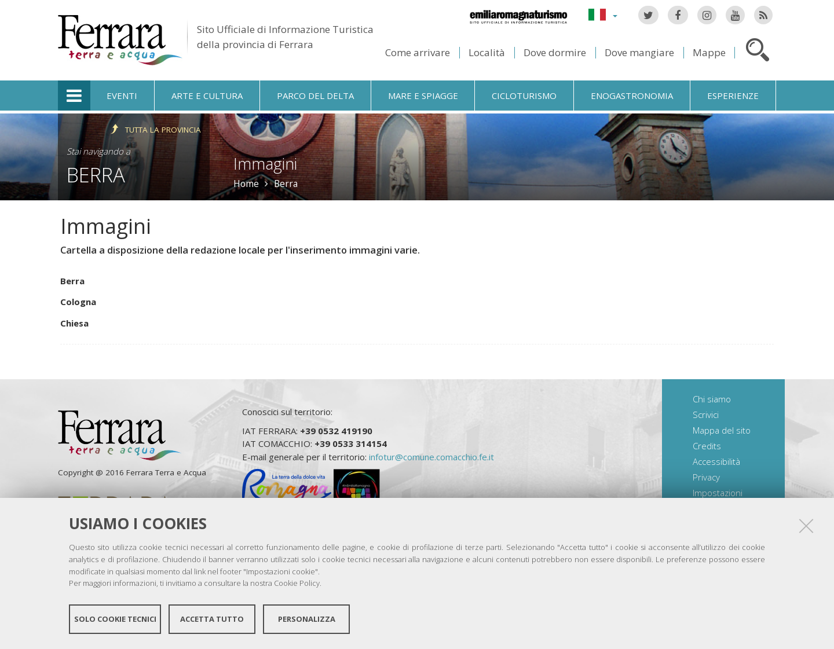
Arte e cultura (207, 95)
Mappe (709, 52)
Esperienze (733, 95)
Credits (707, 446)
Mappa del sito (722, 430)
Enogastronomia (632, 95)
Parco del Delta (315, 95)
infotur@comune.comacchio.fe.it (431, 457)
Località (487, 52)
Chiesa (74, 323)
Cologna (78, 301)
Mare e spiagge (423, 95)
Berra (96, 174)
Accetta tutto (212, 619)
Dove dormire (555, 52)
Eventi (122, 95)
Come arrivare (417, 52)
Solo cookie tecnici (115, 619)
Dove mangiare (639, 52)
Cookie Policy (297, 583)
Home (246, 183)
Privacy (706, 477)
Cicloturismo (524, 95)
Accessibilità (716, 461)
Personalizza (306, 619)
